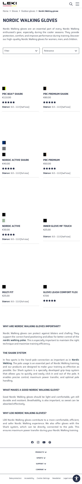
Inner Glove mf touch (57, 226)
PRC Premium (51, 160)
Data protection (15, 478)
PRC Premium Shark (55, 93)
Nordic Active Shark (15, 160)
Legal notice (68, 478)
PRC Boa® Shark (12, 93)
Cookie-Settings (43, 478)
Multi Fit (7, 292)
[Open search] (71, 4)
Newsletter (56, 478)
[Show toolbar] (76, 478)
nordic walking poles (14, 340)
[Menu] (77, 4)
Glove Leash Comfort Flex (60, 292)
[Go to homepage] (10, 4)
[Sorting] (61, 51)
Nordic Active (11, 226)
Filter (6, 51)
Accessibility (29, 478)
